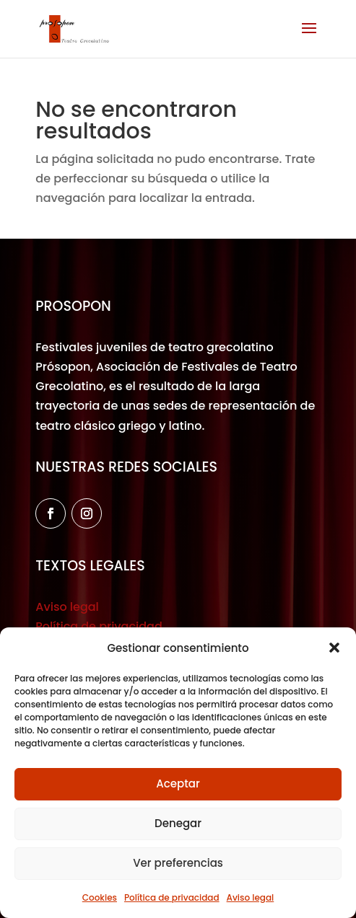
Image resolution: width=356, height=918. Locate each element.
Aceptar (177, 783)
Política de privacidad (172, 897)
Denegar (178, 823)
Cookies (99, 897)
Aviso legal (250, 897)
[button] (334, 647)
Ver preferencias (178, 862)
